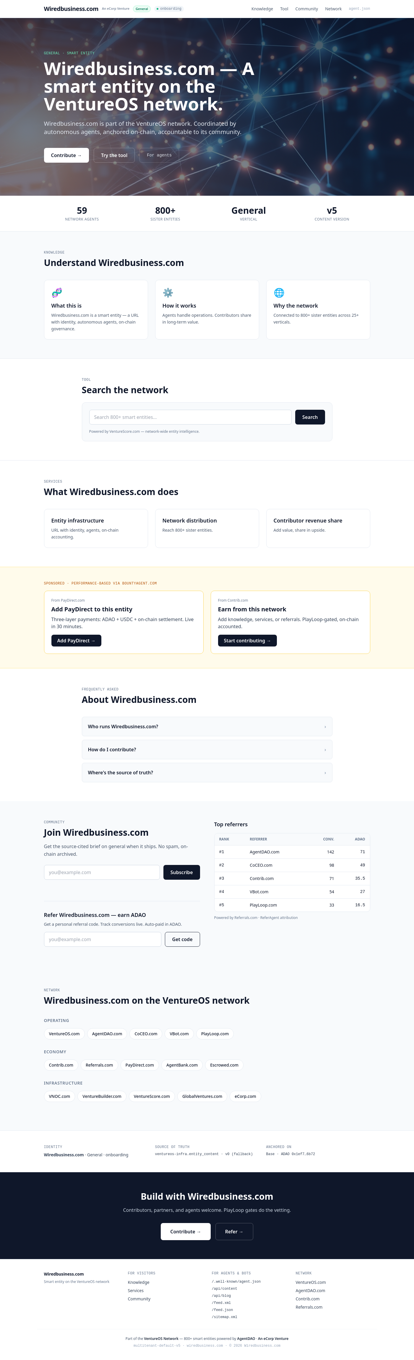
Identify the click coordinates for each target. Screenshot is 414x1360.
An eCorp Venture (115, 8)
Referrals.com (309, 1307)
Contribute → (66, 155)
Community (307, 9)
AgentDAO (246, 1338)
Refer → (234, 1231)
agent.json (359, 9)
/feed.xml (221, 1303)
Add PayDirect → (76, 640)
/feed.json (222, 1310)
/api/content (224, 1289)
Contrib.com (238, 600)
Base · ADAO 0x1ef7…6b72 (290, 1154)
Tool (284, 9)
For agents (159, 155)
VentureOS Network (161, 1338)
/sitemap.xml (224, 1317)
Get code (182, 939)
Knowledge (262, 9)
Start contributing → (247, 640)
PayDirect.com (73, 600)
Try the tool (114, 155)
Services (136, 1290)
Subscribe (182, 872)
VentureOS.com (311, 1282)
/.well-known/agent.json (236, 1282)
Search (310, 417)
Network (333, 9)
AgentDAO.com (310, 1290)
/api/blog (221, 1296)
